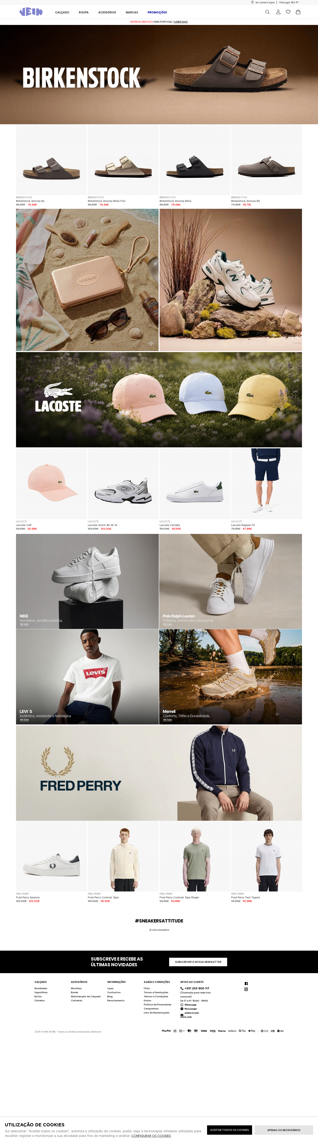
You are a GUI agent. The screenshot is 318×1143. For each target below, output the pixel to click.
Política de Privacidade (157, 1004)
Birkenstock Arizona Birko (175, 201)
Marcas (132, 12)
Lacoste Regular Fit (243, 525)
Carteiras (76, 1000)
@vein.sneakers (159, 929)
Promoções (157, 12)
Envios (147, 1000)
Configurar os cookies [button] (151, 1136)
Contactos (114, 992)
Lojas (110, 988)
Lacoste (21, 521)
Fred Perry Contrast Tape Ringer (179, 897)
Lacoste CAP (24, 525)
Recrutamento (116, 1000)
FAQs (147, 988)
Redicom (96, 1031)
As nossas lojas (265, 2)
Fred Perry (22, 894)
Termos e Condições (156, 996)
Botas (38, 996)
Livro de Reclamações (157, 1012)
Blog (110, 996)
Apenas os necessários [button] (283, 1130)
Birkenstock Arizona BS (245, 201)
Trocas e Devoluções (156, 992)
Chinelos (39, 1000)
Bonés (74, 992)
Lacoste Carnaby (170, 525)
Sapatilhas (41, 992)
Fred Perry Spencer (28, 897)
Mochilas (76, 988)
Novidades (40, 988)
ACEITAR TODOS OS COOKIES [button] (229, 1130)
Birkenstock (24, 197)
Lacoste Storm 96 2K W (102, 525)
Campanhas (151, 1008)
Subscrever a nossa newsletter (198, 962)
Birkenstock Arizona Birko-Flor (107, 201)
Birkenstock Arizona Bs (30, 201)
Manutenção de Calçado (86, 996)
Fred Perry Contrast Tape (103, 897)
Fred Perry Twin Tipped (245, 897)
